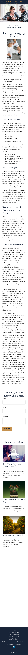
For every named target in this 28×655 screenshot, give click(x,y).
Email (4, 407)
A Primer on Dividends (13, 535)
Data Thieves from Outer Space (14, 501)
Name (4, 399)
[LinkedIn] (14, 647)
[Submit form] (7, 429)
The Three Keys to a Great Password (12, 465)
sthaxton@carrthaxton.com (14, 644)
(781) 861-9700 (15, 632)
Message (5, 416)
